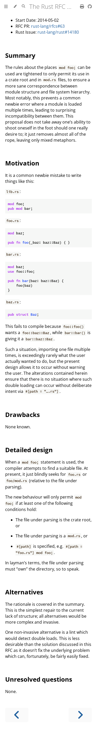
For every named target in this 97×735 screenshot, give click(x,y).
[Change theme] (15, 6)
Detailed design (29, 449)
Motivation (22, 163)
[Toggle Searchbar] (23, 6)
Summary (20, 55)
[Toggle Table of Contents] (6, 6)
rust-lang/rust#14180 (58, 32)
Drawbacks (22, 414)
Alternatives (24, 592)
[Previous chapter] (16, 715)
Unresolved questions (38, 679)
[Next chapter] (80, 715)
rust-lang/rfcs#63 (48, 26)
